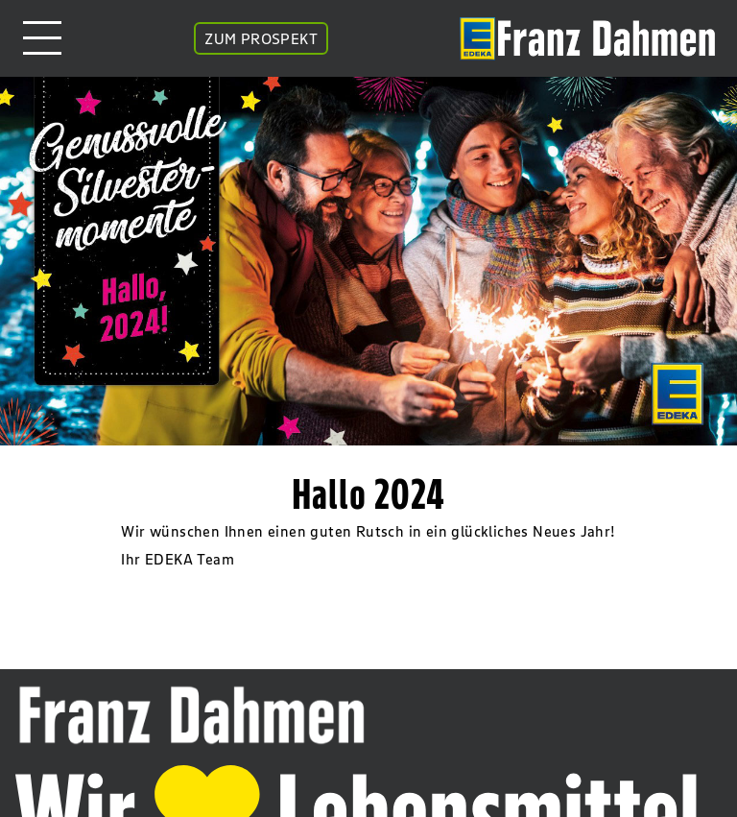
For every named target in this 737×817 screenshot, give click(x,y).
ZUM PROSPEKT (261, 38)
